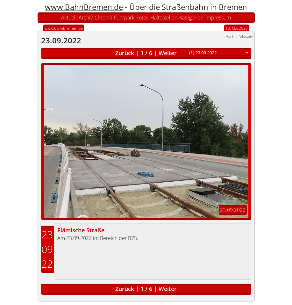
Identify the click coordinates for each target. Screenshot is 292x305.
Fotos (142, 17)
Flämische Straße (80, 230)
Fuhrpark (124, 17)
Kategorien (191, 17)
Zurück (124, 53)
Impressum (218, 17)
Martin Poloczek (239, 36)
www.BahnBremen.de (84, 7)
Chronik (103, 17)
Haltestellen (163, 17)
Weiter (168, 53)
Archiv (86, 17)
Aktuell (69, 17)
